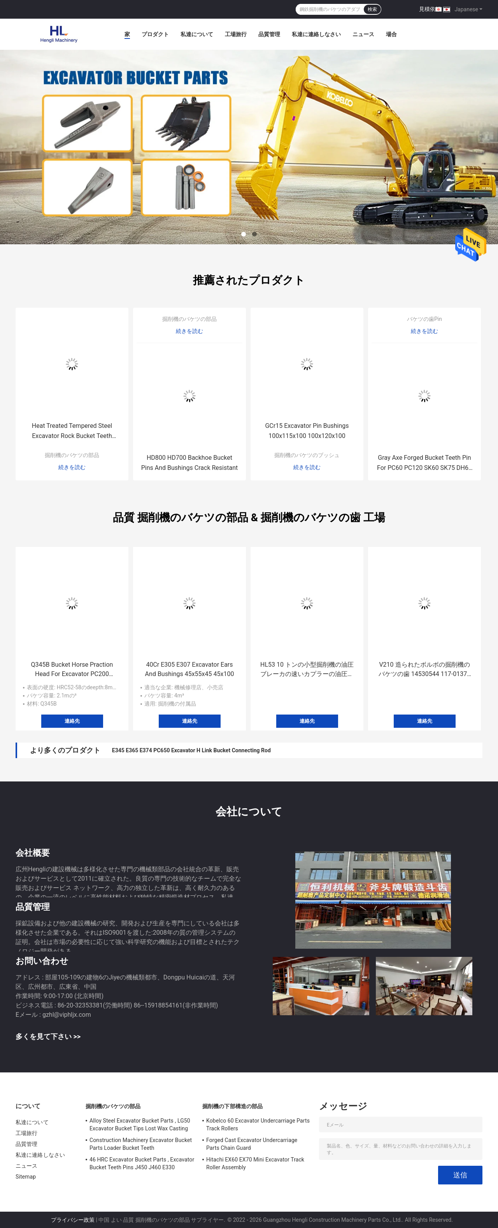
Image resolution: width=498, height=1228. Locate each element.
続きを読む (72, 467)
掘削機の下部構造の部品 (232, 1106)
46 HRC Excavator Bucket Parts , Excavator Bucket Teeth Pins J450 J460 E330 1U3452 (141, 1164)
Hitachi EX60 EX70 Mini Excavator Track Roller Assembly (255, 1163)
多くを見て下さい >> (48, 1036)
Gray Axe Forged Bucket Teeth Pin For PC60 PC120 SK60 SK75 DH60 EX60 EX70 (424, 463)
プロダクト (155, 34)
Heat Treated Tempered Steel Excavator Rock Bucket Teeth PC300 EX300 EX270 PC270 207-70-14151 (71, 431)
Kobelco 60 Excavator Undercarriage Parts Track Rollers (258, 1125)
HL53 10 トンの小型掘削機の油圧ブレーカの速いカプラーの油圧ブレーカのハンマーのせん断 (307, 670)
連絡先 (72, 721)
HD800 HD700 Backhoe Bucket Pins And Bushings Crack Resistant (189, 462)
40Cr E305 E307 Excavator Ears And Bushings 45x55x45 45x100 (189, 669)
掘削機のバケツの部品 (72, 455)
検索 (372, 9)
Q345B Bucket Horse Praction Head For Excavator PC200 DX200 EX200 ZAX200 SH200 (72, 670)
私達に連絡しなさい (316, 34)
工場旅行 (236, 34)
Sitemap (26, 1177)
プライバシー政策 (73, 1220)
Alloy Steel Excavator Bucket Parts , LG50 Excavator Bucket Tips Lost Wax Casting (139, 1125)
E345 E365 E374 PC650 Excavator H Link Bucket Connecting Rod (191, 750)
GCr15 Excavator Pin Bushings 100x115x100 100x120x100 (307, 431)
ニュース (363, 34)
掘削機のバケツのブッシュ (307, 455)
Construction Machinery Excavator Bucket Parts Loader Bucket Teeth (140, 1144)
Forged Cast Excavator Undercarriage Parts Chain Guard (251, 1144)
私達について (197, 34)
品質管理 (269, 34)
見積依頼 (430, 9)
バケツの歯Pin (424, 319)
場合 (391, 34)
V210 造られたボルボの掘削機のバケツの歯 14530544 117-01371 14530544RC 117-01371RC (424, 670)
